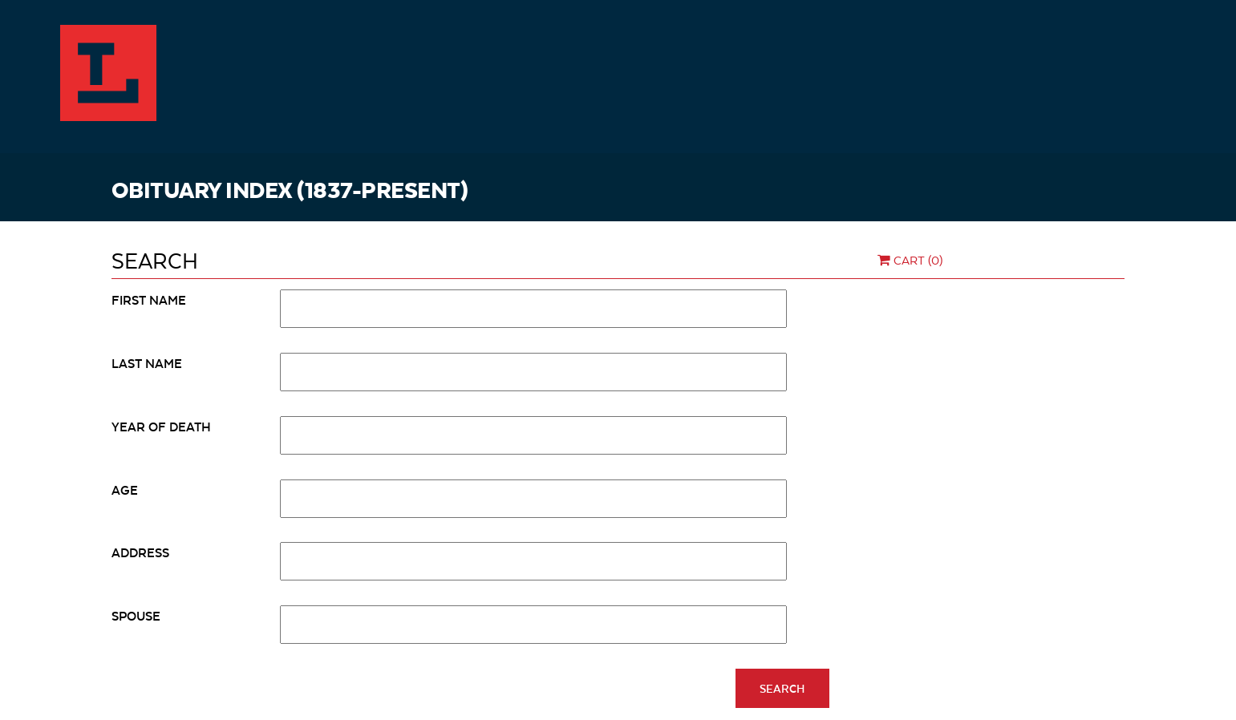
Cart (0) (908, 259)
